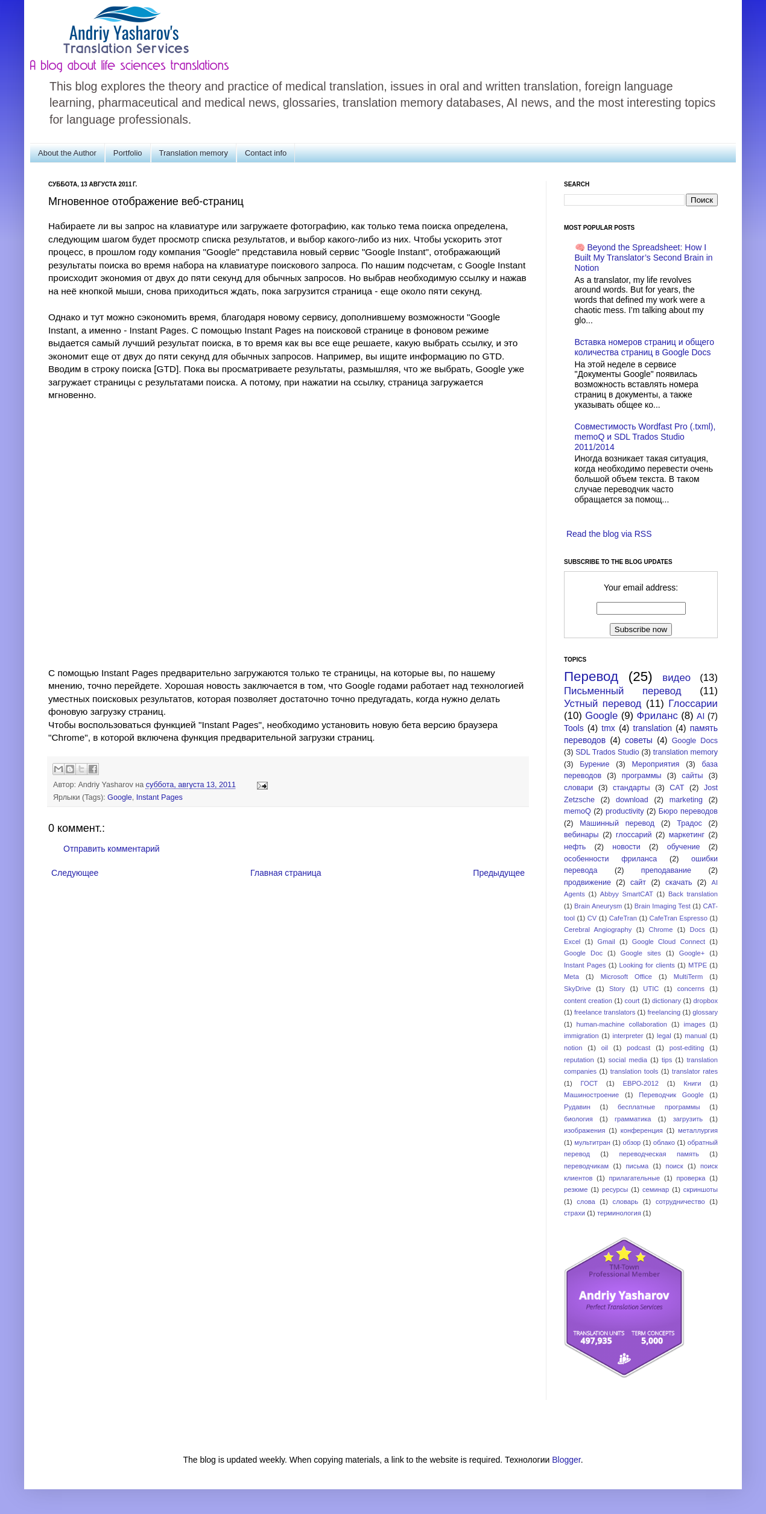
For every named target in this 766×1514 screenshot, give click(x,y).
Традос (689, 823)
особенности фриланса (610, 859)
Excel (572, 941)
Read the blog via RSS (609, 534)
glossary (705, 1012)
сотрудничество (680, 1201)
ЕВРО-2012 (641, 1083)
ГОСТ (589, 1083)
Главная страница (285, 873)
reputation (579, 1059)
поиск (674, 1166)
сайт (638, 882)
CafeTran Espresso (678, 918)
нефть (575, 847)
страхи (574, 1213)
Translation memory (193, 152)
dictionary (666, 1000)
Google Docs (695, 740)
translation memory (685, 752)
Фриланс (657, 715)
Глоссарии (693, 703)
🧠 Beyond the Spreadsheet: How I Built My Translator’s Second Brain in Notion (644, 257)
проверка (690, 1178)
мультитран (592, 1142)
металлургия (698, 1130)
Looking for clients (647, 965)
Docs (698, 929)
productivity (625, 811)
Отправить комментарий (111, 849)
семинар (655, 1189)
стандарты (631, 788)
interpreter (627, 1035)
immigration (581, 1035)
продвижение (587, 882)
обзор (632, 1142)
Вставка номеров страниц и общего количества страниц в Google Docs (644, 347)
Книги (692, 1083)
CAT (676, 788)
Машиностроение (591, 1094)
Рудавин (577, 1106)
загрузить (688, 1119)
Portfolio (127, 152)
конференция (642, 1130)
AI (700, 716)
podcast (638, 1047)
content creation (588, 1000)
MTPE (697, 965)
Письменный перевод (623, 691)
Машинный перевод (617, 823)
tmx (608, 728)
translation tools (634, 1071)
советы (639, 740)
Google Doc (583, 953)
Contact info (265, 152)
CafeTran (623, 918)
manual (696, 1035)
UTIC (651, 988)
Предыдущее (499, 873)
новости (626, 847)
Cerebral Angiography (597, 929)
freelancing (664, 1012)
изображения (585, 1130)
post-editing (686, 1047)
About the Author (67, 152)
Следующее (74, 873)
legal (664, 1035)
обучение (683, 847)
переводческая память (658, 1154)
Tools (574, 728)
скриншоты (700, 1189)
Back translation (693, 894)
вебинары (581, 835)
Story (617, 988)
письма (637, 1166)
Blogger (566, 1460)
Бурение (594, 764)
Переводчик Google (671, 1094)
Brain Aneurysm (598, 906)
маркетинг (686, 835)
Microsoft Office (626, 976)
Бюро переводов (688, 811)
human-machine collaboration (622, 1024)
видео (676, 677)
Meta (571, 976)
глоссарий (633, 835)
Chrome (661, 929)
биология (578, 1119)
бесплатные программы (659, 1106)
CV (592, 918)
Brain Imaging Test (663, 906)
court (632, 1000)
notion (573, 1047)
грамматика (633, 1119)
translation (653, 728)
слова (586, 1201)
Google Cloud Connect (668, 941)
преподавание (666, 870)
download (632, 800)
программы (642, 775)
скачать (678, 882)
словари (578, 788)
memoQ (577, 811)
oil (604, 1047)
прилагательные (634, 1178)
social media (628, 1059)
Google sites (641, 953)
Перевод (591, 676)
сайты (692, 775)
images (694, 1024)
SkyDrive (577, 988)
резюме (576, 1189)
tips (667, 1059)
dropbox (706, 1000)
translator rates (695, 1071)
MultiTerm (688, 976)
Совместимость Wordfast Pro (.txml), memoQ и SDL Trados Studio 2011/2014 (645, 437)
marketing (686, 800)
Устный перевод (602, 703)
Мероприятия (655, 764)
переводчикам (586, 1166)
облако (664, 1142)
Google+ (692, 953)
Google (119, 797)
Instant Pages (159, 797)
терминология (619, 1213)
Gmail (606, 941)
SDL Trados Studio (607, 752)
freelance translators (604, 1012)
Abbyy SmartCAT (626, 894)
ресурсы (615, 1189)
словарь (626, 1201)
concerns (690, 988)
